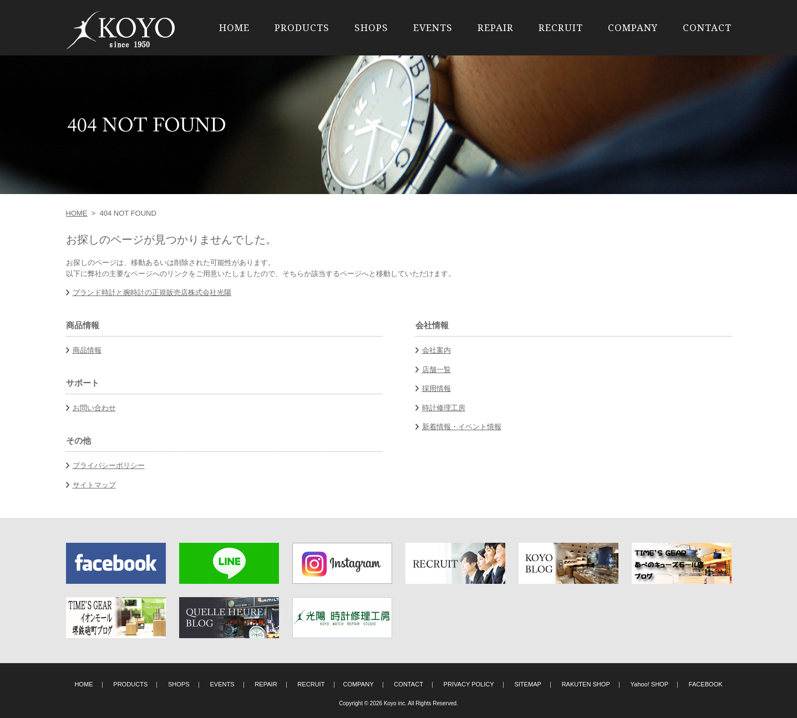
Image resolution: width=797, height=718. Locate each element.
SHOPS (371, 27)
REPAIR (496, 27)
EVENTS (433, 27)
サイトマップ (94, 485)
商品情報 (87, 350)
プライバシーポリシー (109, 465)
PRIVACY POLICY (469, 684)
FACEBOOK (706, 684)
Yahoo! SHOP (650, 684)
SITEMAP (527, 684)
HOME (234, 27)
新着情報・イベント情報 (461, 426)
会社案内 (436, 350)
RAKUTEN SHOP (586, 684)
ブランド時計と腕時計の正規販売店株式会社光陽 (152, 292)
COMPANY (633, 27)
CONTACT (707, 27)
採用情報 (436, 388)
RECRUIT (561, 27)
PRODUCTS (302, 27)
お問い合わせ (94, 408)
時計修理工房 (443, 408)
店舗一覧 (436, 369)
